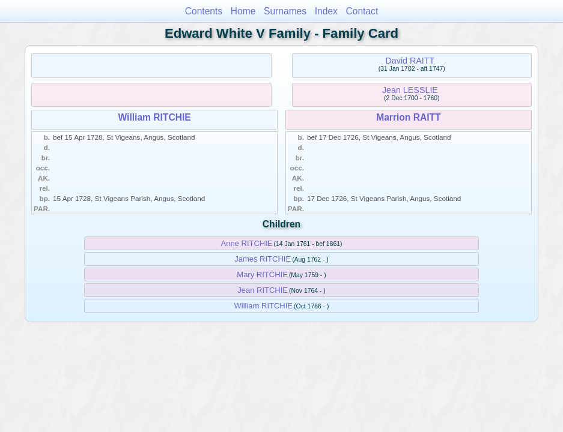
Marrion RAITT (408, 117)
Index (326, 11)
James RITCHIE (262, 258)
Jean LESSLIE (410, 90)
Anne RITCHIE (247, 243)
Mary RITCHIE (262, 274)
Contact (362, 11)
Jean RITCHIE (262, 290)
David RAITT (409, 60)
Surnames (285, 11)
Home (243, 11)
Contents (203, 11)
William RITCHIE (154, 117)
